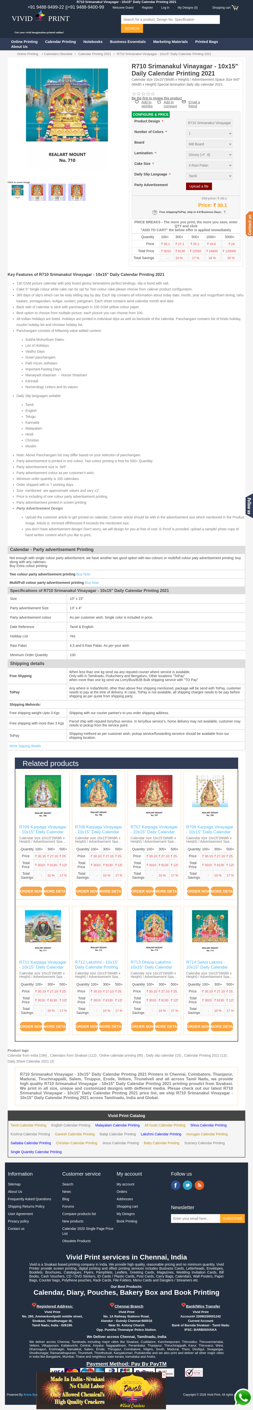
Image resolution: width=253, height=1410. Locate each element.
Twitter (187, 1185)
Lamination (144, 153)
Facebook (175, 1185)
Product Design (147, 121)
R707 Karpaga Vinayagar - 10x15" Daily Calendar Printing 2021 (154, 832)
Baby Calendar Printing (161, 1143)
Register (147, 7)
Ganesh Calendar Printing (75, 1134)
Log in (165, 7)
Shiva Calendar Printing (208, 1125)
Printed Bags (206, 41)
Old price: (209, 198)
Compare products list (79, 1214)
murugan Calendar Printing (207, 1134)
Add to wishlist (147, 104)
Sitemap (14, 1184)
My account (125, 1184)
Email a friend (194, 101)
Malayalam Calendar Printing (117, 1125)
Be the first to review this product (157, 98)
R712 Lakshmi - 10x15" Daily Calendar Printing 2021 (96, 967)
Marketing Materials (170, 41)
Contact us (16, 1229)
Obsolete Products (76, 1241)
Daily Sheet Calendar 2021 (28, 1061)
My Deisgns (126, 1214)
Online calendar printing (117, 1055)
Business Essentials (128, 41)
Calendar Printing (60, 41)
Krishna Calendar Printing (30, 1134)
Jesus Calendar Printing (120, 1143)
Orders (122, 1192)
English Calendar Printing (70, 1125)
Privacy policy (18, 1221)
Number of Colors (149, 132)
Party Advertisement (151, 185)
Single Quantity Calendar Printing (36, 1152)
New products (73, 1221)
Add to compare (170, 102)
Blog (65, 1199)
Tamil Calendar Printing (28, 1125)
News (66, 1192)
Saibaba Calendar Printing (31, 1143)
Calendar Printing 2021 (201, 1055)
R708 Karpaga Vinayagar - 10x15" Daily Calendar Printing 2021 (98, 832)
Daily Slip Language (151, 174)
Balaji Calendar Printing (118, 1134)
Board (139, 142)
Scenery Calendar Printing (204, 1143)
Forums (68, 1206)
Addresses (125, 1199)
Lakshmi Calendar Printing (161, 1134)
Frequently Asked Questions (29, 1199)
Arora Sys (30, 1394)
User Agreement (20, 1214)
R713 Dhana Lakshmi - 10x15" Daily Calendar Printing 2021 (151, 967)
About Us (19, 46)
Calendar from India (23, 1055)
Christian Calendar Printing (76, 1143)
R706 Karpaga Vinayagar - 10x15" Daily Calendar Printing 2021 (209, 832)
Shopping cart (127, 1206)
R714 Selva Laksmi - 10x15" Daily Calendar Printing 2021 (207, 967)
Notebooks (93, 41)
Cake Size (142, 164)
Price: (205, 205)
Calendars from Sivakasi (68, 1055)
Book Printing (127, 1221)
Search (67, 1184)
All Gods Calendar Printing (165, 1125)
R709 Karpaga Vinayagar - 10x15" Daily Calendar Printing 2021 (42, 832)
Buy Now (83, 574)
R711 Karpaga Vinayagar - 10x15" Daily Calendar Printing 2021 (42, 967)
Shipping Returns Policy (26, 1206)
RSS (199, 1185)
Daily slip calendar (160, 1055)
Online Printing (24, 41)
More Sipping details (25, 746)
